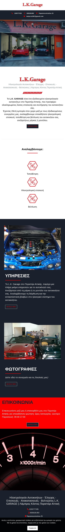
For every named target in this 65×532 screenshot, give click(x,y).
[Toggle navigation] (32, 24)
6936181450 (30, 13)
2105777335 (18, 13)
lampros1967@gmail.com (34, 16)
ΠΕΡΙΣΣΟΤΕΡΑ (11, 306)
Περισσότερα (32, 126)
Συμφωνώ (32, 528)
